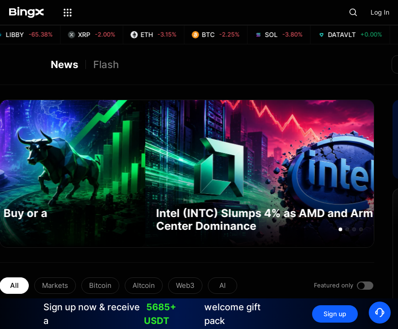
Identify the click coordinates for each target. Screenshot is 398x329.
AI (222, 285)
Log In (380, 12)
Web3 (185, 285)
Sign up (335, 314)
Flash (106, 64)
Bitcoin (100, 285)
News (64, 64)
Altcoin (144, 285)
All (14, 285)
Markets (55, 285)
